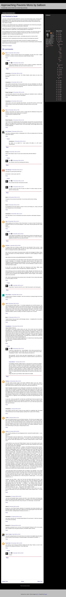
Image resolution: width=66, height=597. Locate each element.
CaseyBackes (8, 326)
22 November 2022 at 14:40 (18, 92)
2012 (59, 96)
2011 (59, 98)
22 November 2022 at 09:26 (13, 52)
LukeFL (7, 417)
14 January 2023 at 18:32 (16, 496)
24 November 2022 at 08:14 (18, 62)
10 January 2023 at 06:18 (14, 431)
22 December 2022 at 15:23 (15, 381)
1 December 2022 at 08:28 (18, 233)
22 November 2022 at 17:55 (13, 109)
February (60, 74)
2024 (59, 36)
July (60, 69)
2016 (59, 89)
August (60, 67)
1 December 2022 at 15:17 (18, 285)
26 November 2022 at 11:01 (14, 197)
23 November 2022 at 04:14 (20, 141)
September (60, 64)
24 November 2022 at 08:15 (18, 160)
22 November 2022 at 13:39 (16, 82)
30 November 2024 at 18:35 (16, 543)
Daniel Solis (8, 543)
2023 (59, 38)
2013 (59, 94)
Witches (60, 57)
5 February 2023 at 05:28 (14, 506)
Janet (7, 303)
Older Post (39, 581)
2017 (59, 87)
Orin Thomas (8, 131)
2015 (59, 91)
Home (22, 581)
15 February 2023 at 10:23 (16, 516)
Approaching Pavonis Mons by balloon (23, 5)
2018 (59, 85)
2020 (59, 82)
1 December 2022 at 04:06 (15, 245)
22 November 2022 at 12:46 (16, 73)
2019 (59, 84)
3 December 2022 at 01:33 (16, 294)
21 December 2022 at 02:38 (17, 326)
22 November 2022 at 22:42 (16, 131)
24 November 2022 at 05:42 (14, 151)
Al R (10, 62)
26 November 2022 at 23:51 (13, 204)
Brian (7, 52)
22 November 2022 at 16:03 (16, 101)
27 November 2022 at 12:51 (18, 186)
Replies (8, 60)
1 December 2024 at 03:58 (18, 552)
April (60, 72)
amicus (7, 431)
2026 (59, 32)
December (61, 41)
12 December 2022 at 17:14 (14, 317)
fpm (37, 594)
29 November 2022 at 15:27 (16, 213)
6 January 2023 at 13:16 (14, 417)
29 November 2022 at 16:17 (13, 221)
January (60, 77)
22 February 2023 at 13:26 (15, 525)
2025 (59, 34)
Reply (7, 57)
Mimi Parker (59, 60)
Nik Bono (7, 245)
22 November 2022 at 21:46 (18, 120)
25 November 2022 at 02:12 (17, 169)
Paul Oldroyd (8, 169)
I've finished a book (59, 48)
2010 (59, 99)
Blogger (45, 594)
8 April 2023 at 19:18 (16, 534)
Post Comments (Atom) (25, 585)
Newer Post (5, 581)
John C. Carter (9, 534)
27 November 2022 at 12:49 (18, 180)
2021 (59, 80)
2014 (59, 92)
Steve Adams (8, 294)
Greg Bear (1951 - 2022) (60, 54)
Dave (7, 109)
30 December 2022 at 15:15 (18, 348)
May (60, 71)
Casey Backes (12, 361)
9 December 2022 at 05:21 (13, 303)
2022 (59, 39)
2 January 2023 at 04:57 (16, 408)
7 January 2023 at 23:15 (20, 361)
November (61, 44)
